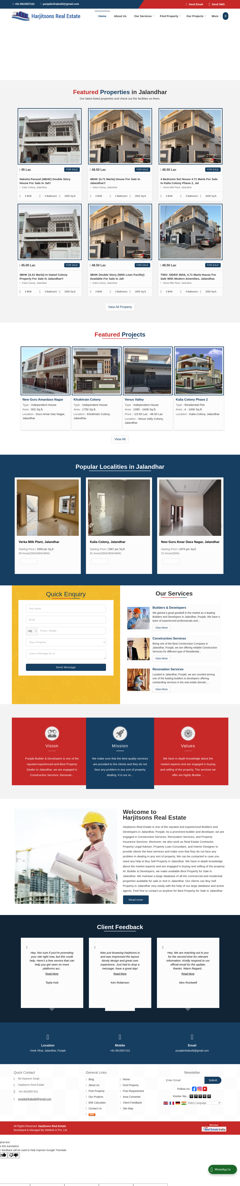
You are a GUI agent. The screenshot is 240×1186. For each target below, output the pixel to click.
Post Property (96, 1074)
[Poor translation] (14, 1138)
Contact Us (95, 1091)
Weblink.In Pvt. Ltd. (56, 1113)
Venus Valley (134, 399)
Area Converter (132, 1080)
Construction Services (169, 634)
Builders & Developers (169, 603)
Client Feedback (132, 1085)
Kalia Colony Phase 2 (192, 399)
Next (222, 523)
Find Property (170, 16)
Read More (51, 957)
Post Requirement (133, 1074)
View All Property (120, 307)
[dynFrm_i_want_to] (66, 637)
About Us (120, 16)
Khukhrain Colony (87, 399)
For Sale (72, 169)
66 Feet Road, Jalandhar (37, 542)
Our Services (144, 16)
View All (119, 439)
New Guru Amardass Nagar (43, 399)
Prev (19, 523)
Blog (91, 1062)
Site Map (128, 1091)
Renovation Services (168, 664)
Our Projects (196, 16)
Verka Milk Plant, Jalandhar (110, 542)
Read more (136, 883)
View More (29, 561)
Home (102, 16)
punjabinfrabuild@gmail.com (61, 3)
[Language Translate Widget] (204, 1086)
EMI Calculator (97, 1085)
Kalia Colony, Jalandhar (179, 542)
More (216, 16)
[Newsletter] (183, 1063)
